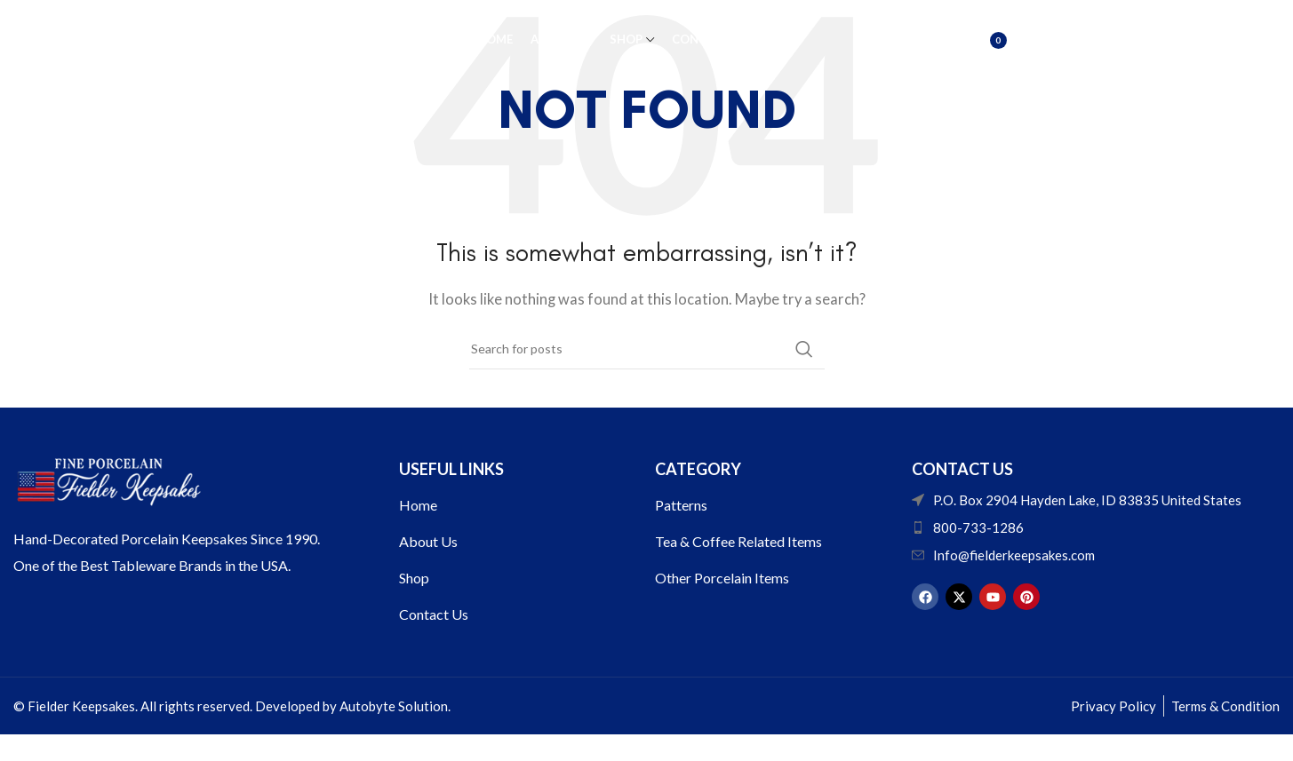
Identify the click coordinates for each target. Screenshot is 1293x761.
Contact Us (433, 614)
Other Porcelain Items (722, 577)
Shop (414, 577)
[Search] (940, 40)
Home (418, 504)
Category (698, 469)
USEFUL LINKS (451, 469)
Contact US (962, 469)
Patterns (681, 504)
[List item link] (1095, 527)
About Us (428, 541)
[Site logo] (206, 38)
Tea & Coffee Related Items (738, 541)
